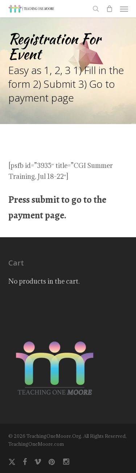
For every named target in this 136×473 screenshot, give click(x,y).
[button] (124, 8)
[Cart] (109, 8)
